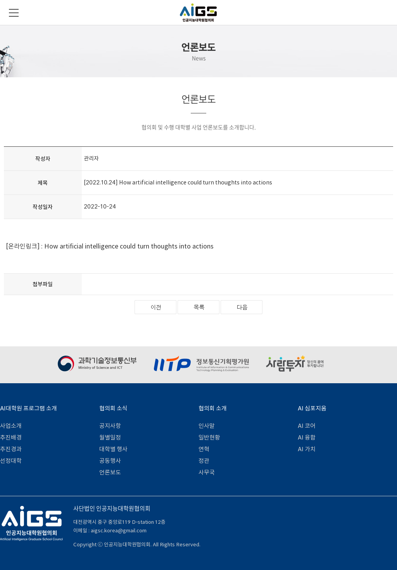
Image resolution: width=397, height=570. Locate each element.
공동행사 (110, 461)
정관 (203, 461)
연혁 (203, 449)
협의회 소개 (212, 408)
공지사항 (110, 426)
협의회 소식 (113, 408)
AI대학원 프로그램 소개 (28, 408)
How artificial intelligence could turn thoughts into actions (129, 246)
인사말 (206, 426)
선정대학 (11, 461)
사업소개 (11, 426)
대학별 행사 (113, 449)
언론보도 (110, 472)
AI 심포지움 (312, 408)
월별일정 (110, 437)
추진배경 (11, 437)
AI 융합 (307, 437)
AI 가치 (307, 449)
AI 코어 (307, 426)
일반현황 (209, 437)
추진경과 (11, 449)
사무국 (206, 472)
